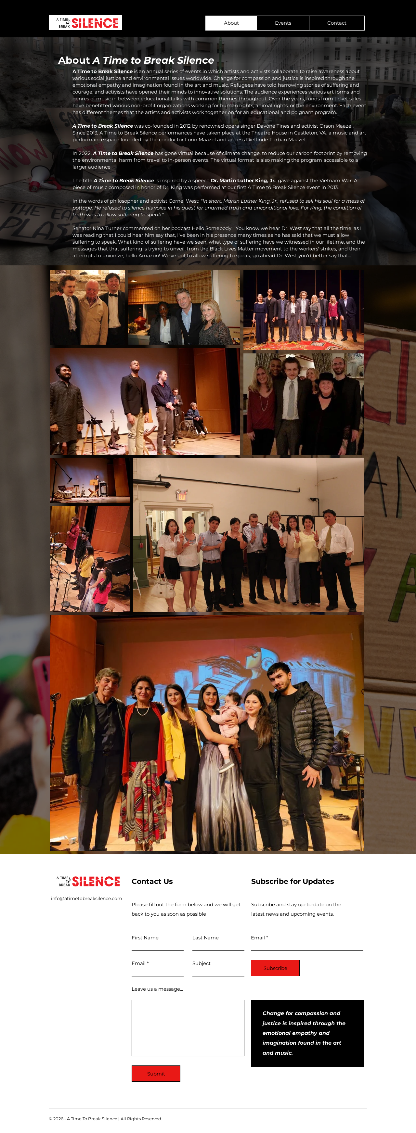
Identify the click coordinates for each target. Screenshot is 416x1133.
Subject (201, 963)
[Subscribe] (275, 968)
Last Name (205, 937)
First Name (145, 937)
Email (139, 963)
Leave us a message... (157, 989)
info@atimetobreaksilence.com (86, 898)
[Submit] (156, 1073)
